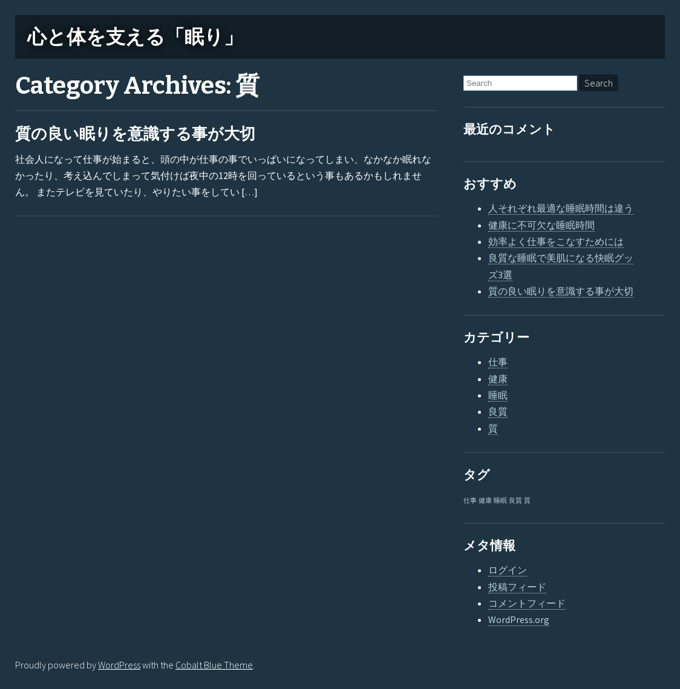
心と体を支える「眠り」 (135, 36)
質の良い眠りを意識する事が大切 (135, 134)
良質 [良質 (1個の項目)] (515, 501)
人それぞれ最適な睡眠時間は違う (560, 208)
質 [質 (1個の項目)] (527, 501)
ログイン (507, 570)
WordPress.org (518, 619)
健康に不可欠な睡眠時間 (541, 225)
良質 (498, 411)
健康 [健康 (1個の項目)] (485, 501)
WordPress (119, 665)
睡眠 (498, 395)
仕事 (498, 362)
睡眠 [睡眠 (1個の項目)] (500, 501)
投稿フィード (517, 587)
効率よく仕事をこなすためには (556, 241)
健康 (498, 379)
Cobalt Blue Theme (214, 665)
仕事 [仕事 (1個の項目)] (470, 501)
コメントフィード (527, 603)
